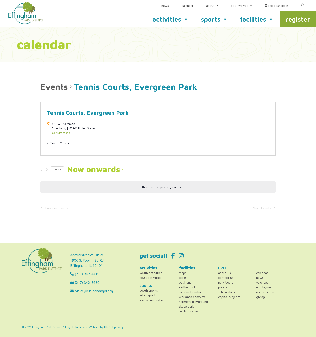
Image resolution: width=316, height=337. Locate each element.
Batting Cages (189, 311)
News (260, 277)
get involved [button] (240, 5)
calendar (187, 5)
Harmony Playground (193, 301)
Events (54, 87)
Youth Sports (149, 290)
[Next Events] (47, 170)
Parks (183, 277)
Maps (182, 273)
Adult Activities (150, 277)
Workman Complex (192, 297)
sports (214, 19)
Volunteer (263, 282)
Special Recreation (152, 300)
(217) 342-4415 (84, 274)
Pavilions (185, 282)
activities (171, 19)
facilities (257, 19)
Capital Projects (229, 297)
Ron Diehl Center (190, 292)
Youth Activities (151, 273)
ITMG (107, 327)
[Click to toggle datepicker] (95, 169)
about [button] (211, 5)
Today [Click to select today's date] (57, 169)
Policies (223, 287)
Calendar (262, 273)
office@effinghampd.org (91, 291)
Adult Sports (148, 295)
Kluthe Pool (187, 287)
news (165, 5)
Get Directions (61, 132)
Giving (260, 297)
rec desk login (276, 5)
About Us (224, 273)
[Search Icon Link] (302, 5)
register (298, 19)
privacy (119, 327)
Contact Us (225, 277)
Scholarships (226, 292)
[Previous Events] (41, 170)
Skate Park (186, 306)
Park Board (225, 282)
